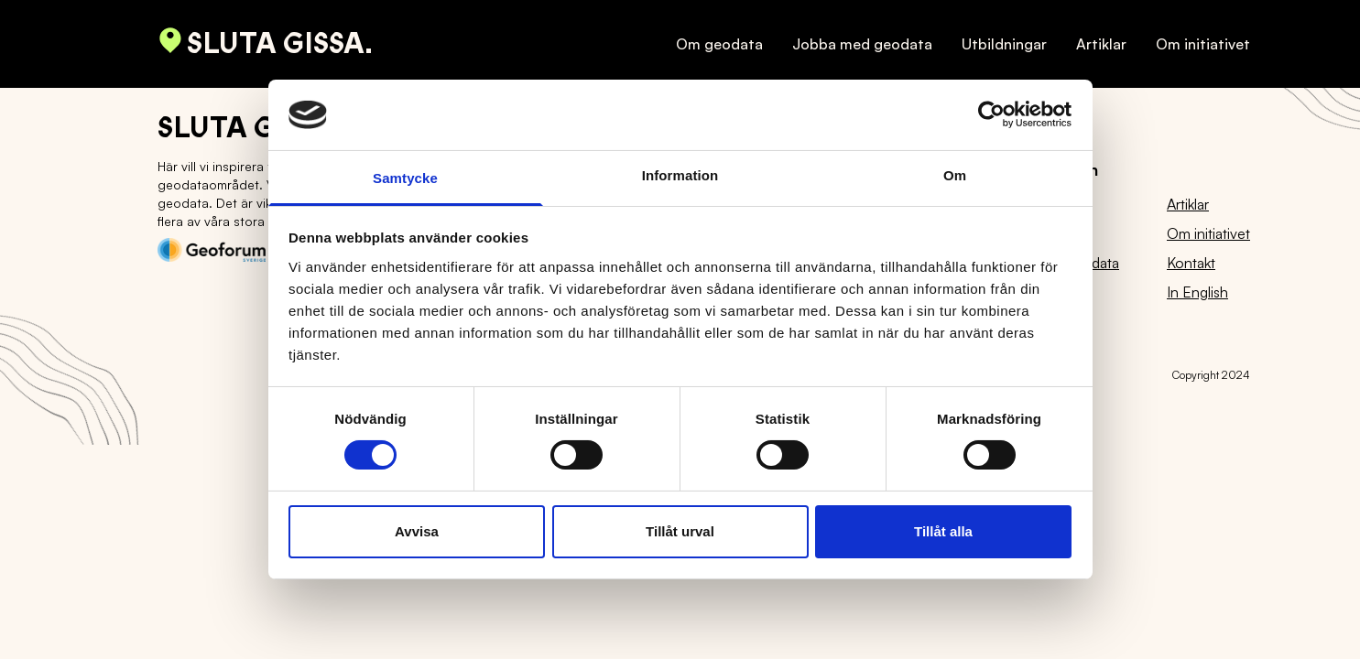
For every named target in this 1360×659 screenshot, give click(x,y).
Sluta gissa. (265, 44)
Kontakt (1191, 263)
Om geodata (719, 44)
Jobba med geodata (862, 44)
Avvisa (417, 531)
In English (1197, 292)
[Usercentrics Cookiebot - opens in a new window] (991, 114)
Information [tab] (680, 175)
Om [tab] (954, 175)
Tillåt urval (680, 531)
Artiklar (1101, 44)
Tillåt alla (943, 531)
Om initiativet (1203, 44)
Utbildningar (1004, 44)
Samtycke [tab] (405, 178)
